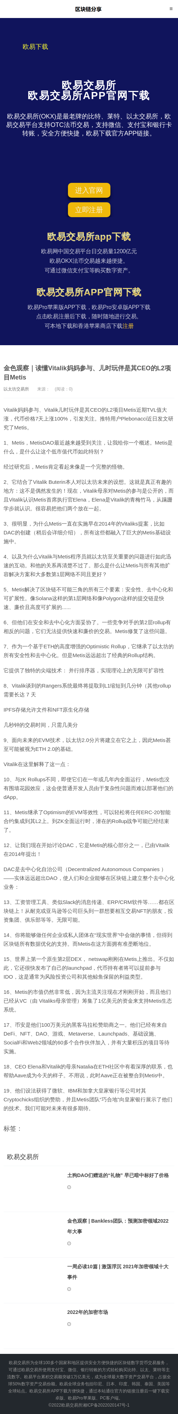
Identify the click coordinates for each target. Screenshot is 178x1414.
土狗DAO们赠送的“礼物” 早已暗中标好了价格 (118, 1175)
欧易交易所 (89, 9)
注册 (128, 326)
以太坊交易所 (16, 389)
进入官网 (89, 190)
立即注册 (89, 210)
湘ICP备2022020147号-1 (106, 1405)
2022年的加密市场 (87, 1312)
